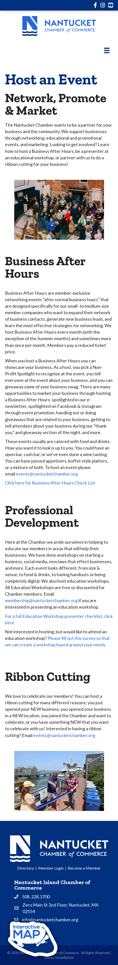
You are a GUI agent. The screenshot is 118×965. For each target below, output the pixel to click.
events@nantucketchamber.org (64, 735)
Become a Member (84, 868)
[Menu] (107, 50)
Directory (25, 868)
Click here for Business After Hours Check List (50, 482)
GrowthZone (64, 958)
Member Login (51, 868)
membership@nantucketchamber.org (41, 600)
